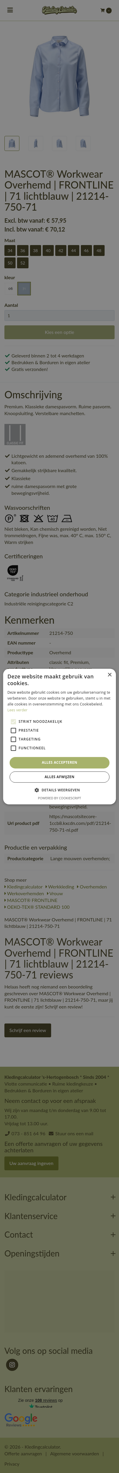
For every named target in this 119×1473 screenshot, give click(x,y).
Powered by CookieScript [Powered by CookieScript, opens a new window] (59, 798)
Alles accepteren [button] (59, 762)
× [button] (109, 675)
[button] (59, 790)
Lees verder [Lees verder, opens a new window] (17, 710)
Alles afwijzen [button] (60, 776)
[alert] (59, 736)
